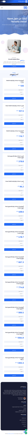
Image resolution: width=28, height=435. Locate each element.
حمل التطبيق (14, 98)
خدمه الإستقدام (24, 422)
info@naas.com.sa (18, 411)
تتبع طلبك (24, 426)
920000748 (20, 410)
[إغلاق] (1, 1)
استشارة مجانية (20, 398)
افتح (4, 1)
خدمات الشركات (24, 418)
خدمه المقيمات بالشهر (23, 420)
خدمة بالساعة (24, 424)
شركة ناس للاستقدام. (11, 433)
